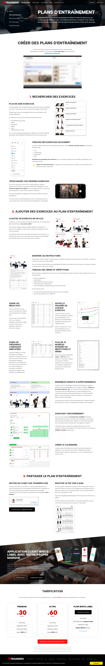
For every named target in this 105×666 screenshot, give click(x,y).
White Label (35, 2)
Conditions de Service (61, 659)
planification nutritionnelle (52, 53)
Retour (11, 11)
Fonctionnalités (25, 2)
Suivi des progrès (14, 22)
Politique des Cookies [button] (59, 663)
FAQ (51, 2)
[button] (88, 663)
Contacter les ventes (36, 577)
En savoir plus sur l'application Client (22, 509)
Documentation (39, 659)
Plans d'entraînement (15, 15)
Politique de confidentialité (74, 659)
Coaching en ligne (14, 25)
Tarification (44, 2)
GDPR (83, 659)
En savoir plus (21, 577)
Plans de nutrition (14, 18)
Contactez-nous (59, 2)
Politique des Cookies (91, 659)
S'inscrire (92, 2)
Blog (46, 659)
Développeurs (51, 659)
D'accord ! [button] (96, 663)
